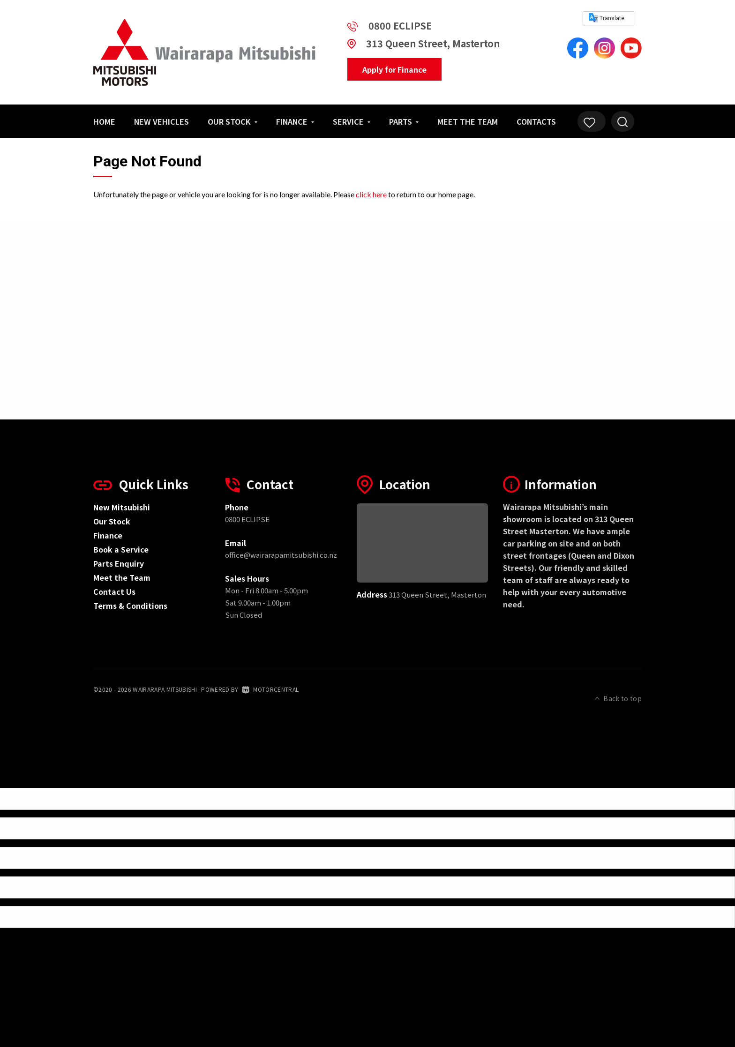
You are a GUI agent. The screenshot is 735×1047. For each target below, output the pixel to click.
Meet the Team (467, 121)
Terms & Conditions (130, 605)
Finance (295, 121)
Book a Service (121, 549)
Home (104, 121)
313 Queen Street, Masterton (433, 43)
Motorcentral (270, 689)
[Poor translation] (23, 769)
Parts (404, 121)
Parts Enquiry (118, 563)
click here (371, 194)
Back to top (618, 688)
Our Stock (232, 121)
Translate (606, 17)
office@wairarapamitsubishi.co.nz (281, 555)
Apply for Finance (394, 69)
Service (351, 121)
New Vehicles (161, 121)
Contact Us (114, 591)
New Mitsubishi (121, 507)
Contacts (536, 121)
